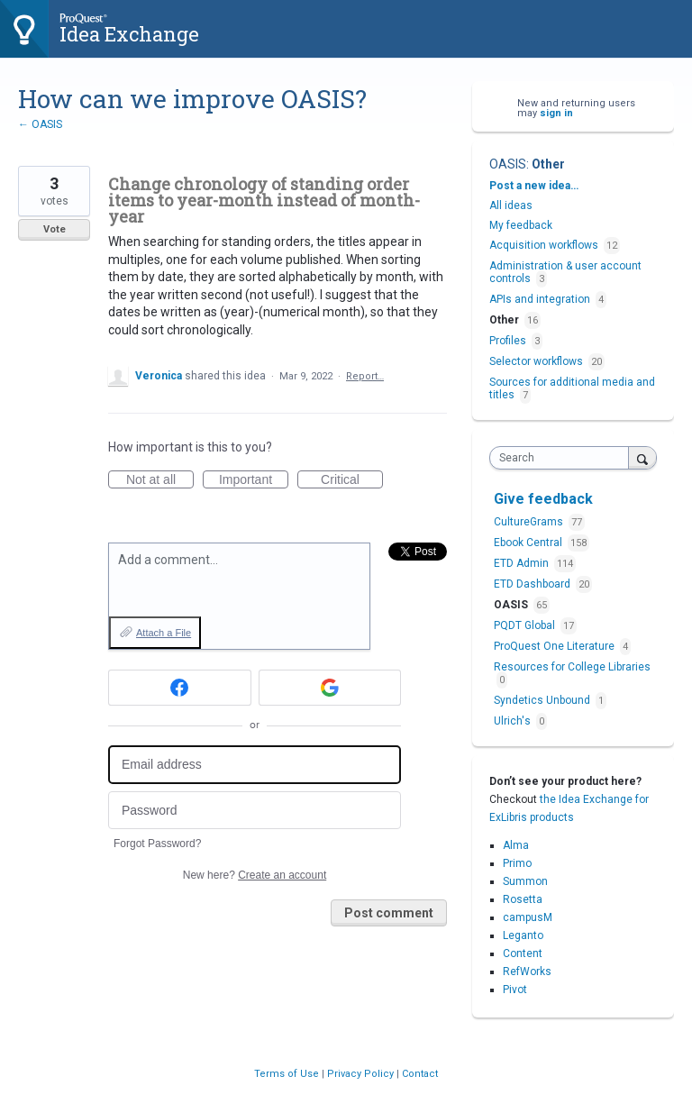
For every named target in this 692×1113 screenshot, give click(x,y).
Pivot (515, 989)
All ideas (511, 205)
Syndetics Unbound (543, 700)
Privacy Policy (361, 1074)
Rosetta (522, 899)
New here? (254, 875)
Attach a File (163, 632)
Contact (420, 1074)
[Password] (254, 810)
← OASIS (40, 124)
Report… (365, 376)
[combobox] (563, 458)
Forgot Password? (157, 843)
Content (522, 953)
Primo (517, 863)
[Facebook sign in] (179, 688)
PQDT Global (526, 625)
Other (548, 164)
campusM (527, 917)
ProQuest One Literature (555, 646)
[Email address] (254, 764)
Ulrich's (513, 721)
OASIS (507, 164)
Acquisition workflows (543, 245)
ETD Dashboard (533, 584)
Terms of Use (288, 1074)
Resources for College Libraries (572, 667)
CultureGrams (530, 521)
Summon (525, 881)
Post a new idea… (533, 185)
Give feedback (543, 498)
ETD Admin (522, 563)
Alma (516, 845)
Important (253, 480)
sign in (556, 113)
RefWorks (527, 971)
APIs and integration (539, 299)
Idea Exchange (129, 34)
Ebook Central (529, 542)
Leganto (523, 935)
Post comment (388, 913)
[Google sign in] (330, 688)
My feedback (520, 225)
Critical (352, 480)
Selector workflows (536, 361)
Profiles (507, 340)
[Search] (642, 457)
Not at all (160, 480)
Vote (54, 229)
